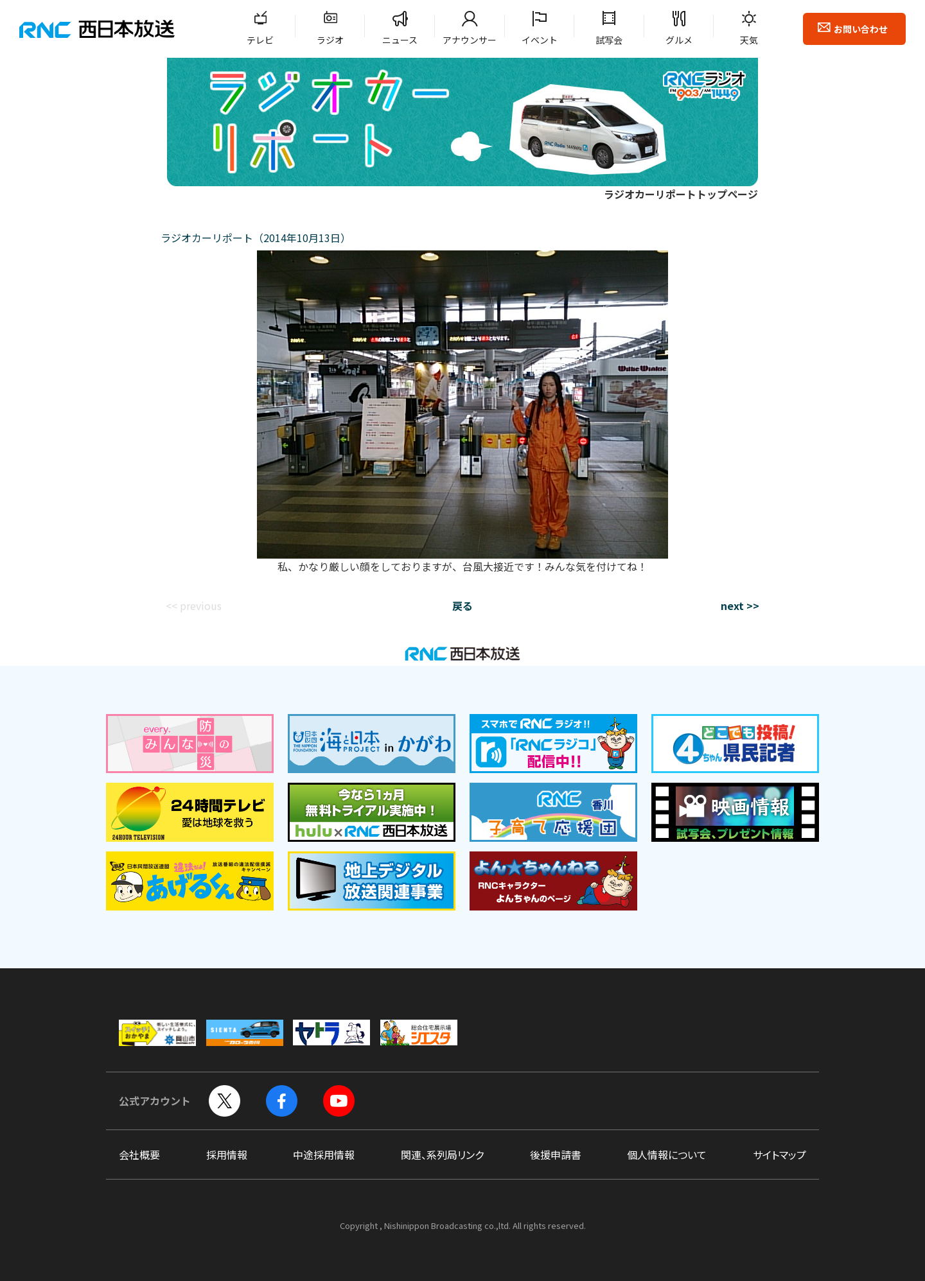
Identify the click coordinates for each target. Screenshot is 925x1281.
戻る (462, 605)
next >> (740, 605)
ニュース (400, 39)
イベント (540, 39)
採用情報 (226, 1154)
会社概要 (139, 1154)
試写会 (608, 39)
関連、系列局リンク (442, 1154)
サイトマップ (779, 1154)
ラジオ (330, 39)
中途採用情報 (324, 1154)
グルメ (678, 39)
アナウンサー (470, 39)
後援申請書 (555, 1154)
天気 (749, 39)
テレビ (260, 39)
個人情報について (667, 1154)
